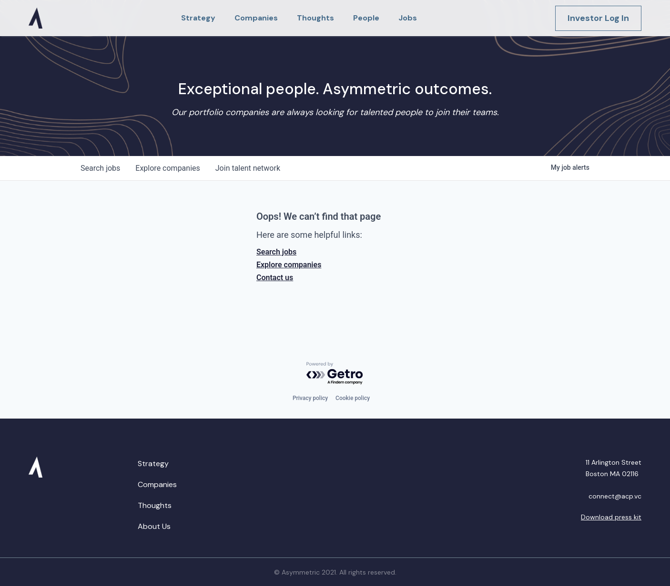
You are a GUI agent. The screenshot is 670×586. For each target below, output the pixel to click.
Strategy (153, 464)
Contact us (274, 277)
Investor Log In (598, 18)
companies (167, 168)
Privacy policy (310, 398)
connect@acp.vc (615, 496)
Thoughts (155, 505)
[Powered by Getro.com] (335, 373)
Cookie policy (352, 398)
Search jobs (276, 251)
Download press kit (611, 517)
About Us (154, 526)
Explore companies (288, 264)
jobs (100, 168)
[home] (35, 18)
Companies (157, 484)
